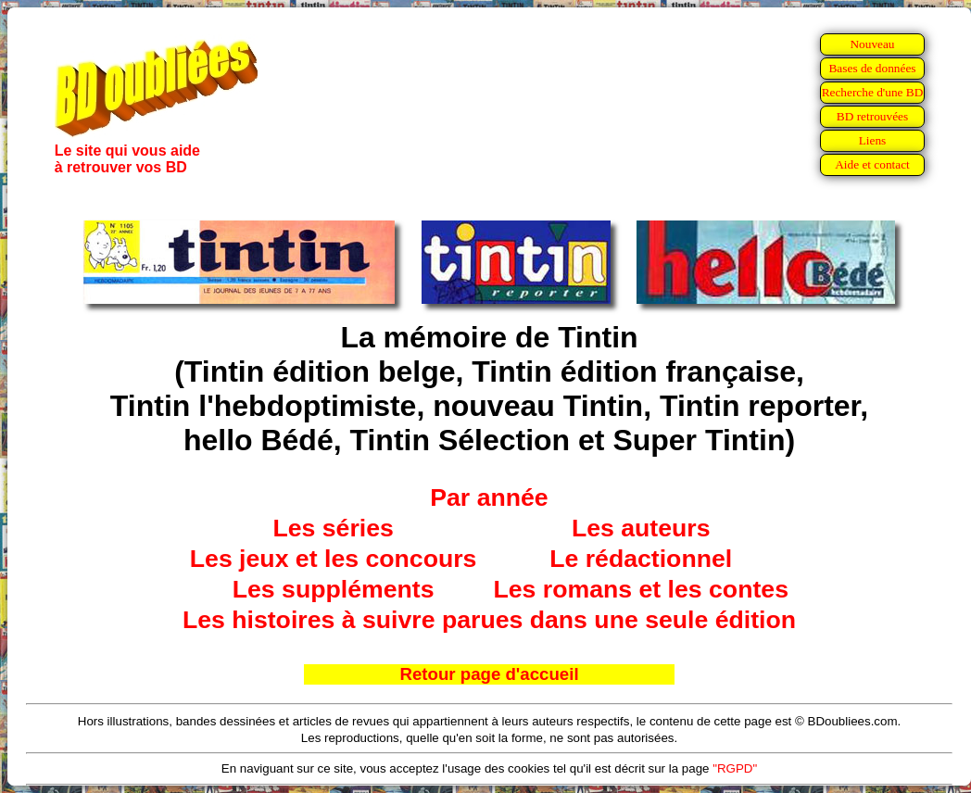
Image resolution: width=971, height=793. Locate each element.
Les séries (332, 528)
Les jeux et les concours (333, 559)
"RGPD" (734, 768)
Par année (489, 497)
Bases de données (871, 68)
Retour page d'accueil (488, 674)
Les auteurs (641, 528)
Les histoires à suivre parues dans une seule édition (489, 620)
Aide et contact (872, 164)
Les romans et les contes (640, 589)
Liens (873, 140)
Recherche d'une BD (873, 92)
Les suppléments (334, 589)
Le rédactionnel (640, 559)
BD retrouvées (872, 116)
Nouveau (872, 44)
